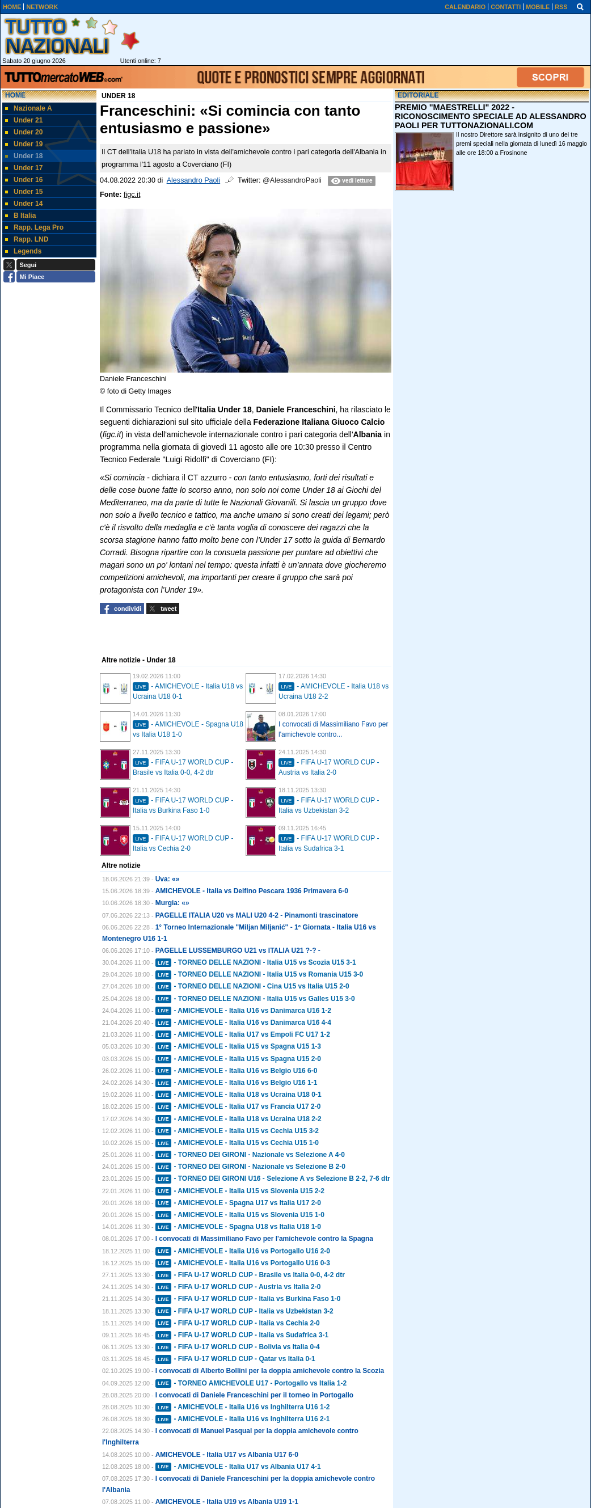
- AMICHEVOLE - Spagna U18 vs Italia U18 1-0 (238, 1227)
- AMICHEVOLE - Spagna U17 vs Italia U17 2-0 (238, 1203)
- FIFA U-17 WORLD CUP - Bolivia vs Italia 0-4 (237, 1347)
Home (15, 95)
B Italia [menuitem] (20, 215)
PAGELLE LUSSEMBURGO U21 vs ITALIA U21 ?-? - (237, 950)
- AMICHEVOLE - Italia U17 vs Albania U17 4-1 (238, 1467)
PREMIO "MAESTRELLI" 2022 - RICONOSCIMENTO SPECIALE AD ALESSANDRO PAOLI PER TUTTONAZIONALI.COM (490, 116)
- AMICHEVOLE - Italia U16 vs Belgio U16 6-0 (236, 1071)
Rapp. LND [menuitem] (26, 239)
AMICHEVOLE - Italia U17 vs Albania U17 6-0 (226, 1455)
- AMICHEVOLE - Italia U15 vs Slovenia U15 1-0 (239, 1215)
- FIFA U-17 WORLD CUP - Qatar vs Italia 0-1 (235, 1359)
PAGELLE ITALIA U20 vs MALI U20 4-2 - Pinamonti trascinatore (256, 915)
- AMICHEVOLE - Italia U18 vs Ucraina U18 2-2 (238, 1119)
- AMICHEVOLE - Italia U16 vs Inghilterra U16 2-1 (242, 1419)
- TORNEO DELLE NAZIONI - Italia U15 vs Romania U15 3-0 (259, 974)
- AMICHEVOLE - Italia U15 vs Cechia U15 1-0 (237, 1143)
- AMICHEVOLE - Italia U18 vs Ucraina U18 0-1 (238, 1095)
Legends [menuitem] (23, 251)
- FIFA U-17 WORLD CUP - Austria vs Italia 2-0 (238, 1287)
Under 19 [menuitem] (24, 144)
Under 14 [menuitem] (24, 204)
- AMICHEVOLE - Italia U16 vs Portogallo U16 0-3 (242, 1263)
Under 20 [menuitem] (24, 132)
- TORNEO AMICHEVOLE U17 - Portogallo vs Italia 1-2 (251, 1383)
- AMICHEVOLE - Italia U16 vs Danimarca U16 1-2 (243, 1011)
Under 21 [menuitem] (24, 120)
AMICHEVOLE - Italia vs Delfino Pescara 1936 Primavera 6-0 (251, 891)
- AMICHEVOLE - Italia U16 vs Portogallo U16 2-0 (242, 1251)
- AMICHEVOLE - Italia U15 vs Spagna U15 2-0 (238, 1059)
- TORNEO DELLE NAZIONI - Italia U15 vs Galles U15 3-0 (255, 999)
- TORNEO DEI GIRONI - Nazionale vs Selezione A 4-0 (250, 1155)
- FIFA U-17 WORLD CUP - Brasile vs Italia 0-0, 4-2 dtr (250, 1275)
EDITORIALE (418, 95)
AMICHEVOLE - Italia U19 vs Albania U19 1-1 (226, 1502)
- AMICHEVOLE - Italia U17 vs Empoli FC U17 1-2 (242, 1034)
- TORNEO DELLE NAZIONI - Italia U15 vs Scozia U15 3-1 (255, 962)
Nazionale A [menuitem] (28, 108)
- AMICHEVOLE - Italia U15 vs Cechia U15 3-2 (237, 1131)
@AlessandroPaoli (292, 180)
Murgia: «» (172, 903)
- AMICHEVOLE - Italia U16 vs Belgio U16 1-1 (236, 1083)
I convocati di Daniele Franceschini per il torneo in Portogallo (254, 1395)
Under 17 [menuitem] (24, 168)
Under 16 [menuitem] (24, 180)
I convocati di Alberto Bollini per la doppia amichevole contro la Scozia (270, 1371)
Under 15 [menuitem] (24, 192)
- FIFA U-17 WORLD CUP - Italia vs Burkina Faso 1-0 (248, 1299)
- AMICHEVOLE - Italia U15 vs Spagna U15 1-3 (238, 1046)
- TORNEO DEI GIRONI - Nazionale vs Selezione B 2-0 (250, 1167)
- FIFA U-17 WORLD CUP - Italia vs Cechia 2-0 (237, 1323)
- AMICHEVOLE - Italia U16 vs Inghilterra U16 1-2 (242, 1407)
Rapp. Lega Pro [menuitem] (34, 227)
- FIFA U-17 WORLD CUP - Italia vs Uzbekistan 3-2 (244, 1311)
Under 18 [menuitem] (24, 156)
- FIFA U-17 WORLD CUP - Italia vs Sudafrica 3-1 (241, 1335)
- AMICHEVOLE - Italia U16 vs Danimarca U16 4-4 (243, 1023)
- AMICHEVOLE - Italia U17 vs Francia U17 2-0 (238, 1106)
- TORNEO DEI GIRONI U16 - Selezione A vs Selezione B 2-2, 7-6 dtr (272, 1178)
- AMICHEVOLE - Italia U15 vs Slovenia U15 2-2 (239, 1191)
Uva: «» (167, 879)
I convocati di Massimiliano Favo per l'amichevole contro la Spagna (264, 1239)
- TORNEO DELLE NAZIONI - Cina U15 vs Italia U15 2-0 (252, 986)
